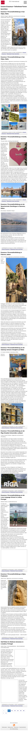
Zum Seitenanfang (14, 729)
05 (20, 710)
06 (23, 710)
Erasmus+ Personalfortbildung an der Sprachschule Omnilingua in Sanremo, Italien (13, 206)
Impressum (16, 727)
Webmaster (4, 727)
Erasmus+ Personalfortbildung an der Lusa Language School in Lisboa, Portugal (13, 497)
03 (14, 710)
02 (12, 710)
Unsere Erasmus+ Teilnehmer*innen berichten (12, 249)
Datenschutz (10, 727)
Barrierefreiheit (22, 727)
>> (6, 713)
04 (17, 710)
